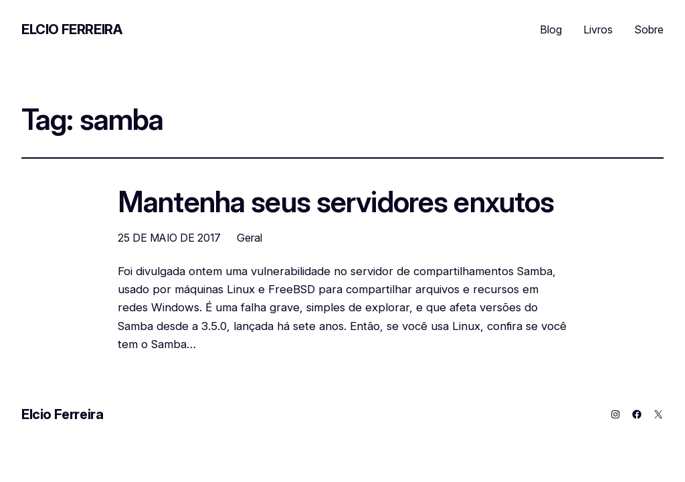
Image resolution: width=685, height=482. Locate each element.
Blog (551, 29)
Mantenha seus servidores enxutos (336, 202)
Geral (249, 237)
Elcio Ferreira (71, 29)
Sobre (649, 29)
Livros (598, 29)
